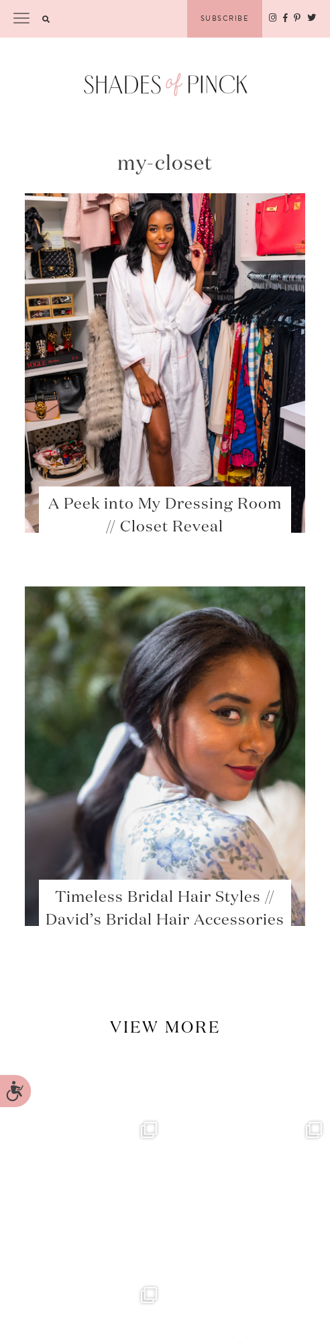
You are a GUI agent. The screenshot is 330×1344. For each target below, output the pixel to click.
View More (165, 1028)
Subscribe (225, 18)
